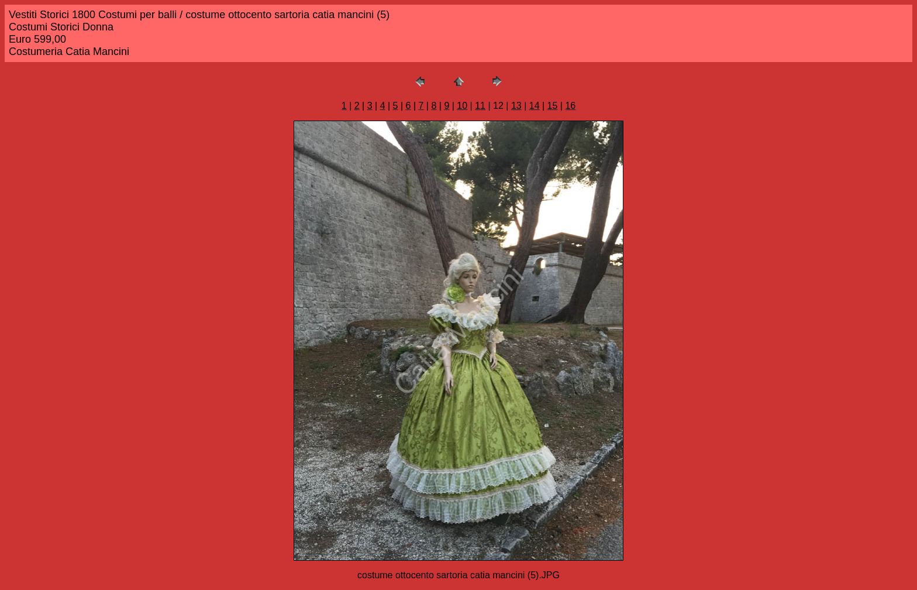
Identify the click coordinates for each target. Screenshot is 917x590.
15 (552, 106)
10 (462, 106)
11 (480, 106)
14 (534, 106)
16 (570, 106)
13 (516, 106)
